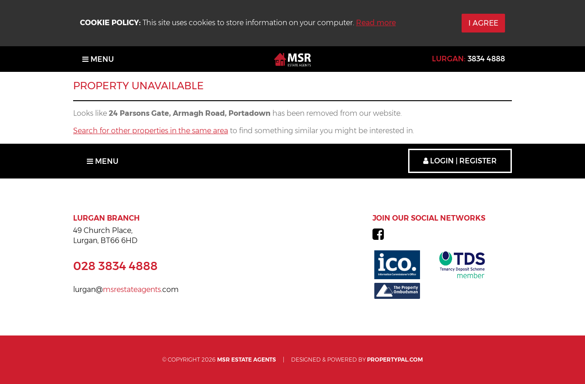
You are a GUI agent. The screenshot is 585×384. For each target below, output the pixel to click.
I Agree (483, 23)
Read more (376, 22)
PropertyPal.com (395, 359)
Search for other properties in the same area (150, 130)
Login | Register (460, 161)
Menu (98, 59)
